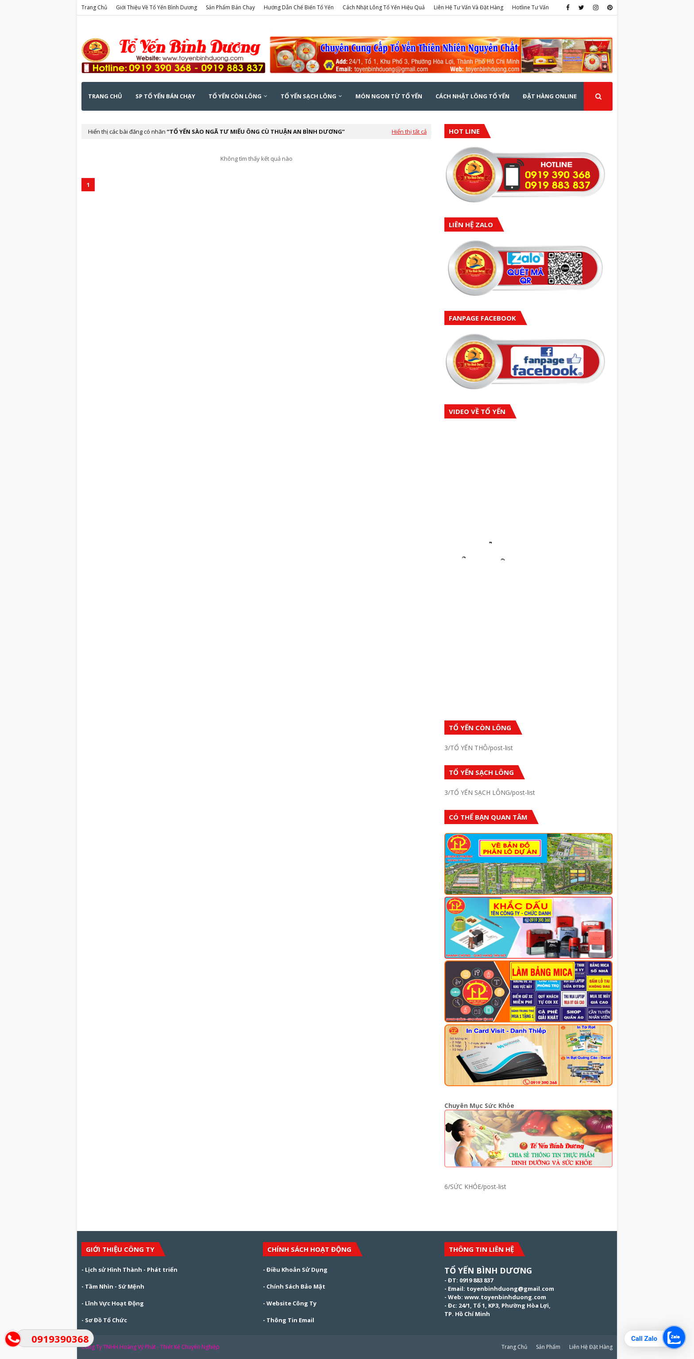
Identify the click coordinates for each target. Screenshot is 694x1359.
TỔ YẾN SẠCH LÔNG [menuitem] (308, 96)
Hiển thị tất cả (409, 132)
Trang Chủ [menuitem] (105, 96)
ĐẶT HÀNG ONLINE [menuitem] (550, 96)
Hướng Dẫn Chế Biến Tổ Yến (299, 7)
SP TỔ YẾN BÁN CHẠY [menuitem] (165, 96)
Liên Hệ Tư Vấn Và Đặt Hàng (468, 7)
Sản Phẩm (548, 1347)
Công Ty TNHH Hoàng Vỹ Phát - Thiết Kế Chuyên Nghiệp (150, 1347)
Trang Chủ (94, 7)
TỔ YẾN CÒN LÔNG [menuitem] (235, 96)
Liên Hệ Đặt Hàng (591, 1347)
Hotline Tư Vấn (530, 7)
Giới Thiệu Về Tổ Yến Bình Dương (156, 7)
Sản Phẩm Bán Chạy (230, 7)
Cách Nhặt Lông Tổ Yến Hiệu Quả (384, 7)
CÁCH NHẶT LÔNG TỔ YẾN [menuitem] (472, 96)
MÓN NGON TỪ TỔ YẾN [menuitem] (388, 96)
